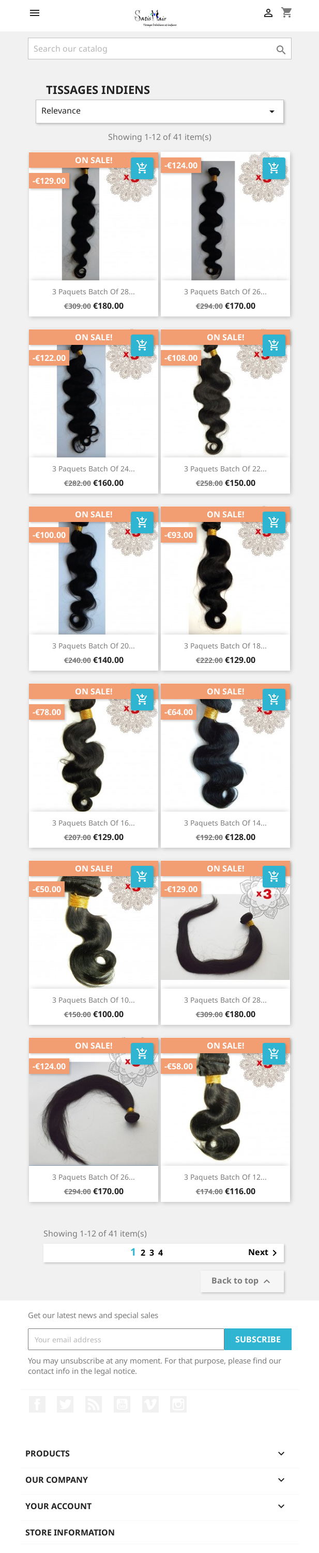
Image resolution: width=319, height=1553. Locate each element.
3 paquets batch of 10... (93, 1000)
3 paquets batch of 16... (93, 823)
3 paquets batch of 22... (225, 468)
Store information (70, 1532)
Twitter (65, 1404)
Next (264, 1253)
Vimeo (150, 1404)
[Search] (160, 48)
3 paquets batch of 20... (93, 646)
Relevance (159, 111)
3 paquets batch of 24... (93, 468)
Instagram (178, 1404)
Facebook (37, 1404)
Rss (93, 1404)
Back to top (242, 1281)
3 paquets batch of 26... (225, 291)
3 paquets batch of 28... (93, 291)
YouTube (122, 1404)
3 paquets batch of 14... (225, 823)
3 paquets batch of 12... (225, 1177)
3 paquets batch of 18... (225, 646)
